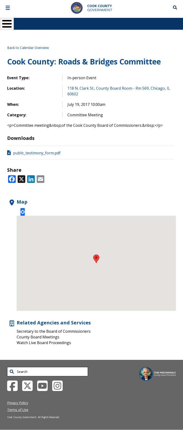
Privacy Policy (17, 403)
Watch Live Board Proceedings (44, 342)
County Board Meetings (38, 337)
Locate (22, 212)
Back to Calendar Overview (28, 47)
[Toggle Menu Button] (7, 24)
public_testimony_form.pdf (37, 153)
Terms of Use (17, 409)
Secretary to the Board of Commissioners (54, 331)
